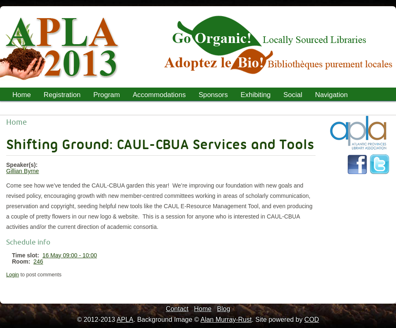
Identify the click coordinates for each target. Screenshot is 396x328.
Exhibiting (255, 95)
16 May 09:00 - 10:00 (69, 255)
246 (38, 261)
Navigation (331, 95)
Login (12, 275)
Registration (62, 95)
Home (21, 95)
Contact (177, 308)
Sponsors (213, 95)
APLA (125, 319)
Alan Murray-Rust (226, 319)
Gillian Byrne (22, 171)
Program (104, 96)
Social (292, 95)
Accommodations (159, 95)
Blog (223, 308)
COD (311, 319)
